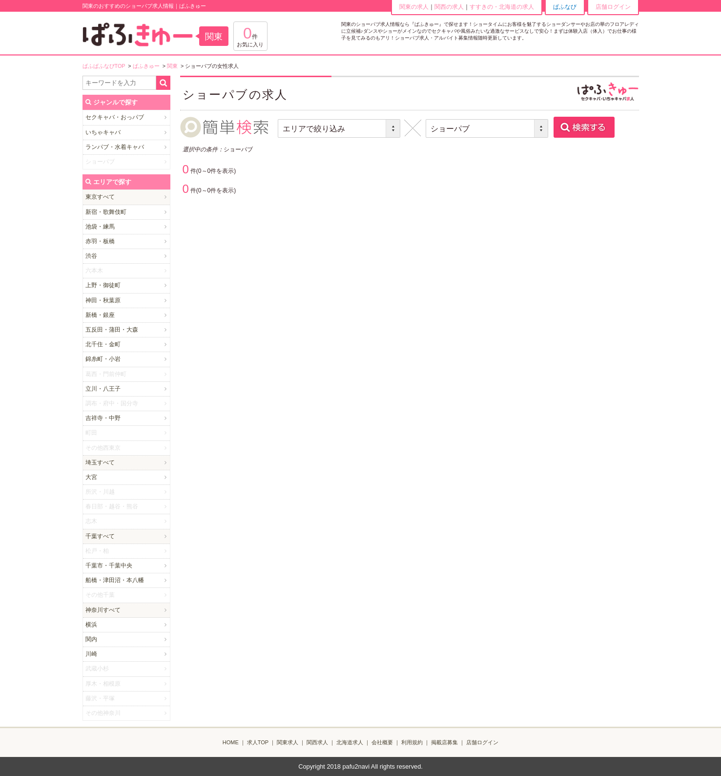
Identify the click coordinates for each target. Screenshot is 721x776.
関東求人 (287, 742)
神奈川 (94, 610)
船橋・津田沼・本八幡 (114, 580)
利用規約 (412, 742)
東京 (91, 196)
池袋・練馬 (100, 226)
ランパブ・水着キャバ (114, 147)
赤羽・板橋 (100, 241)
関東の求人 (414, 6)
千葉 (91, 536)
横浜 (91, 624)
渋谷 (91, 255)
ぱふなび (565, 6)
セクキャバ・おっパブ (114, 117)
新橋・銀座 (100, 315)
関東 (214, 37)
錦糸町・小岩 (103, 359)
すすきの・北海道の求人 (502, 6)
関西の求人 (449, 6)
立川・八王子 (103, 388)
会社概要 (382, 742)
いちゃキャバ (103, 132)
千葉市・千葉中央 (108, 565)
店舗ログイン (613, 6)
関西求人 (317, 742)
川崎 (91, 653)
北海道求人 (349, 742)
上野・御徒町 (103, 285)
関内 (91, 639)
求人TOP (257, 742)
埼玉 (91, 462)
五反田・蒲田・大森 (111, 329)
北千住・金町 (103, 344)
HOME (231, 742)
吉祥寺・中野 (103, 418)
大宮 (91, 477)
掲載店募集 (444, 742)
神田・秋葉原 (103, 300)
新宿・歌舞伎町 (105, 212)
